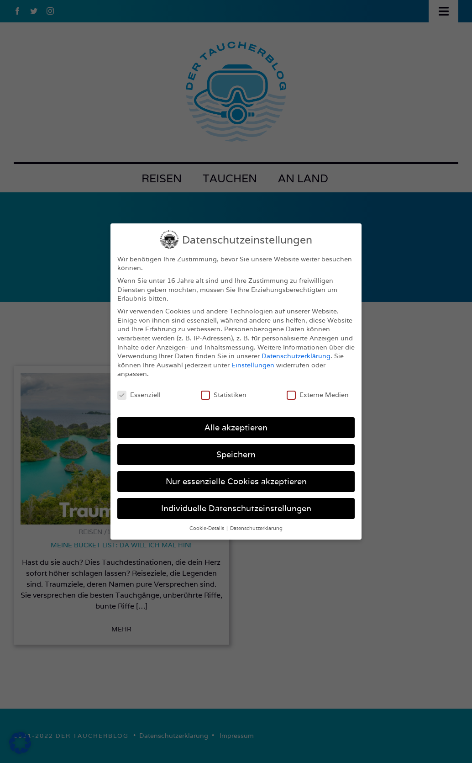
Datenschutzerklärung (296, 356)
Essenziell (139, 395)
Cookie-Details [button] (207, 528)
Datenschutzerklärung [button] (256, 528)
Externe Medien (318, 395)
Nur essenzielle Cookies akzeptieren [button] (236, 481)
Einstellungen (252, 365)
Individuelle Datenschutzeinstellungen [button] (236, 508)
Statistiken (223, 395)
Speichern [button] (236, 454)
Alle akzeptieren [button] (236, 427)
